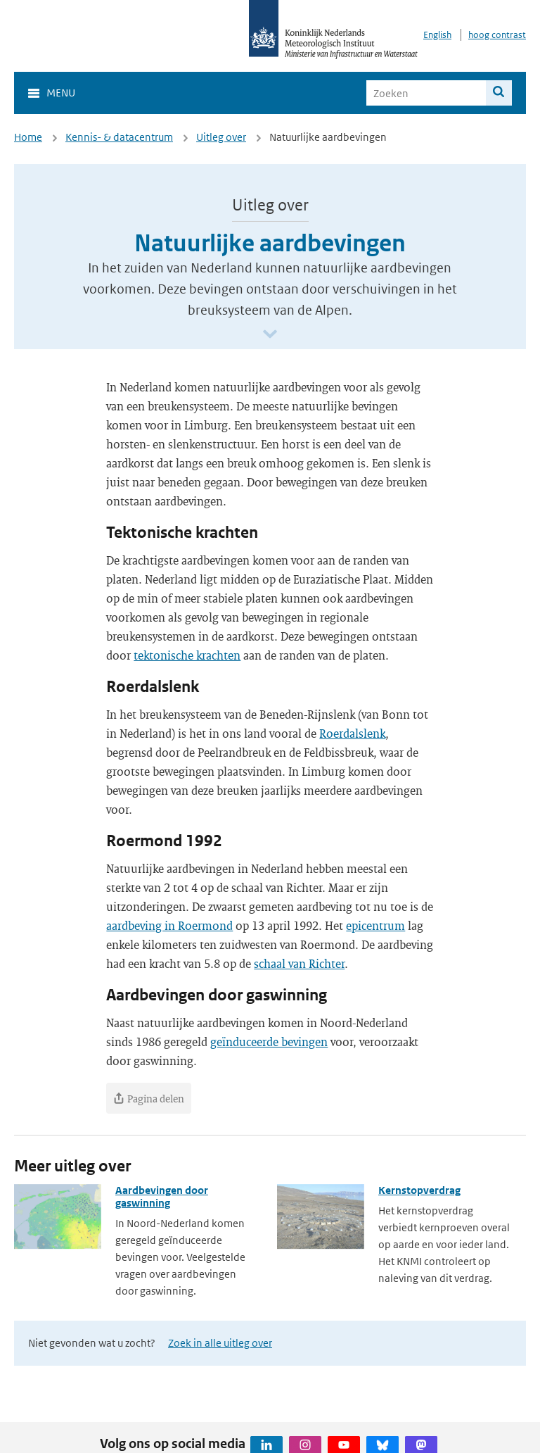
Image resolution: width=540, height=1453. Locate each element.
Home (28, 137)
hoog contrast (497, 35)
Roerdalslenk (352, 733)
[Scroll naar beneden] (270, 334)
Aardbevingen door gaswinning (161, 1196)
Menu (60, 92)
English (437, 35)
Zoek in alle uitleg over (220, 1343)
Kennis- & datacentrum (119, 137)
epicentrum (375, 925)
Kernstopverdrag (419, 1190)
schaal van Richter (299, 963)
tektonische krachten (187, 655)
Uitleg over (221, 137)
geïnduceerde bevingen (269, 1041)
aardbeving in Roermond (169, 925)
